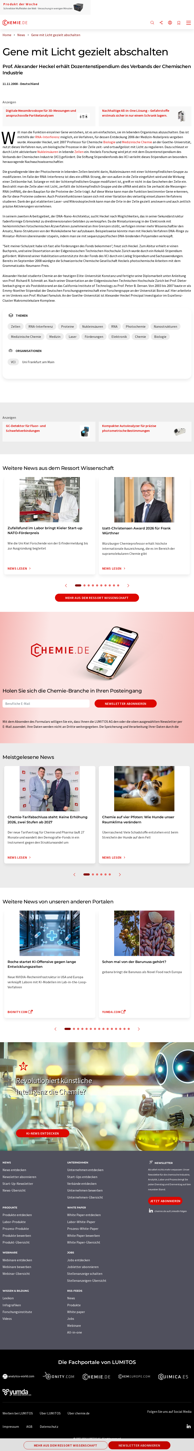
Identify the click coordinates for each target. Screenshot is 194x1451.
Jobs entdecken (78, 1260)
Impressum (11, 1426)
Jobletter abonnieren (83, 1267)
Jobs (70, 1318)
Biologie (109, 142)
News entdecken (14, 1170)
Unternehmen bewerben (85, 1190)
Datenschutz (49, 1426)
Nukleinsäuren (47, 152)
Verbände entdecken (81, 1183)
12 (116, 1029)
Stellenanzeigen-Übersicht (86, 1280)
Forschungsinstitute (17, 1312)
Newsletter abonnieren (125, 703)
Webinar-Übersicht (16, 1273)
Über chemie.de (78, 1413)
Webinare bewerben (17, 1267)
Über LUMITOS (50, 1413)
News (71, 1298)
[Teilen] (161, 22)
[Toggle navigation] (188, 23)
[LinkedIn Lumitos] (188, 1426)
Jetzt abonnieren (165, 1201)
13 (120, 1029)
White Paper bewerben (83, 1235)
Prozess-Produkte (16, 1228)
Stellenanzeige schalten (84, 1273)
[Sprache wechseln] (170, 22)
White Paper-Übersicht (83, 1242)
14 (124, 1029)
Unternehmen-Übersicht (85, 1197)
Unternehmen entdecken (85, 1170)
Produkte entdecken (17, 1215)
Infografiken (12, 1305)
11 (112, 1029)
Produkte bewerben (17, 1235)
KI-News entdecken (42, 1133)
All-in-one (74, 1332)
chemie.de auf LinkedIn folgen (167, 1211)
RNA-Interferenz (47, 137)
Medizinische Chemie (137, 142)
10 (118, 585)
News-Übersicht (14, 1190)
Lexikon (8, 1298)
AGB (29, 1426)
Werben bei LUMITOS (18, 1413)
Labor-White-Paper (81, 1222)
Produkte (74, 1305)
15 (129, 1029)
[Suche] (152, 22)
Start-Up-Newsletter (18, 1183)
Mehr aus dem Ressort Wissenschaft (97, 598)
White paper (76, 1312)
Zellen (79, 152)
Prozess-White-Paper (82, 1228)
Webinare (74, 1325)
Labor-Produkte (14, 1222)
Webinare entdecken (17, 1260)
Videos (7, 1318)
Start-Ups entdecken (82, 1177)
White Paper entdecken (84, 1215)
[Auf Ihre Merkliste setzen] (179, 23)
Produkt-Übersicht (16, 1242)
